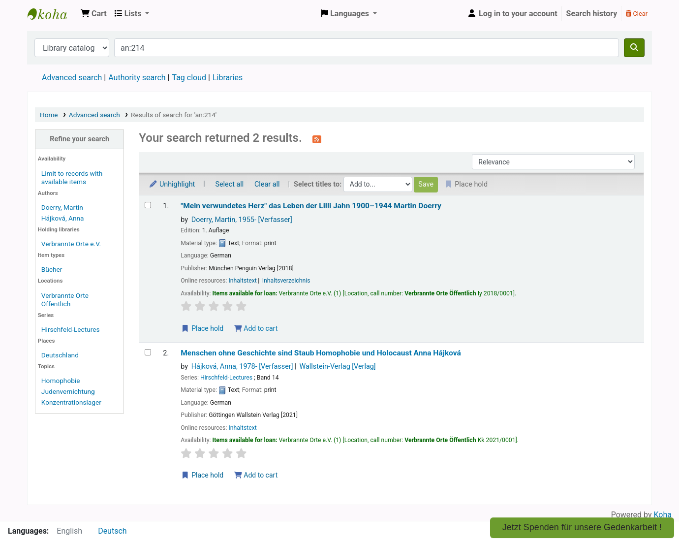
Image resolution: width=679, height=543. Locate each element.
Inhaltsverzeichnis (286, 280)
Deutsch (112, 531)
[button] (94, 14)
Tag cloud (189, 77)
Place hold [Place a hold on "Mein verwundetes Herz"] (202, 328)
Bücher (51, 269)
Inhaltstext (242, 280)
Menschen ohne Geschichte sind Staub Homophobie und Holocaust (321, 353)
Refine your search (79, 139)
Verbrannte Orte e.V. (71, 244)
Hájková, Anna (62, 218)
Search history (591, 13)
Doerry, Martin (62, 207)
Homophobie (60, 380)
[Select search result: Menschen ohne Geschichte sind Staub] (148, 352)
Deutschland (60, 355)
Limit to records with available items (71, 177)
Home (49, 115)
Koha (663, 514)
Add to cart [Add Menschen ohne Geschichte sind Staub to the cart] (256, 475)
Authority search (136, 77)
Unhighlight (172, 184)
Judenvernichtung (68, 391)
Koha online (52, 14)
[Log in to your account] (512, 14)
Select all (229, 184)
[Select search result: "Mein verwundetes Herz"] (148, 205)
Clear (637, 13)
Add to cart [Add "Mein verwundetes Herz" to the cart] (256, 328)
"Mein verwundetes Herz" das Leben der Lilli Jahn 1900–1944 (311, 205)
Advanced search (72, 77)
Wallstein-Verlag (337, 366)
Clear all (267, 184)
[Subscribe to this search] (317, 138)
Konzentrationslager (71, 402)
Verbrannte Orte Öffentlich (65, 299)
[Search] (634, 47)
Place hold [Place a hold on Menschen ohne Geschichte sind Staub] (202, 475)
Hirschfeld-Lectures (70, 329)
